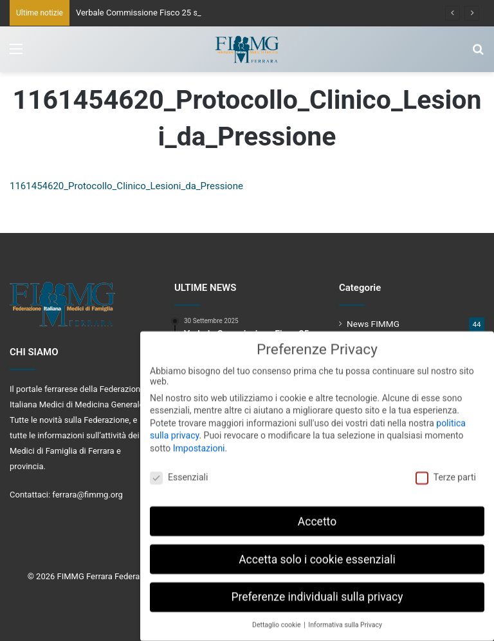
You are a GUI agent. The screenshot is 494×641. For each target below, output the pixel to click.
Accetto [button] (317, 514)
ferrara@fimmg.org (87, 494)
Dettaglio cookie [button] (277, 619)
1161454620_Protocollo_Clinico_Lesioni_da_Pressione (126, 186)
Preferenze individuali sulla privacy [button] (317, 590)
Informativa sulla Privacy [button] (345, 619)
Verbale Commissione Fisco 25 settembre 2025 (164, 12)
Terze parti (446, 470)
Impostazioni (199, 441)
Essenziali (179, 470)
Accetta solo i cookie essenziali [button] (317, 552)
